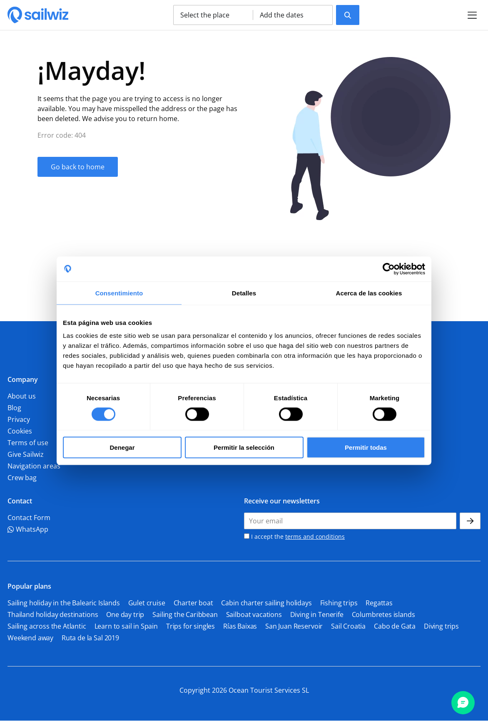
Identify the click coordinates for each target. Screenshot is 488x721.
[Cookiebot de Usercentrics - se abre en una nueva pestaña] (388, 269)
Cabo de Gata (395, 626)
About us (21, 396)
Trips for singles (190, 626)
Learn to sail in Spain (126, 626)
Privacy (18, 419)
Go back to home (78, 166)
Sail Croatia (348, 626)
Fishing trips (339, 602)
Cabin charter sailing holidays (266, 602)
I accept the (294, 536)
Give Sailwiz (25, 454)
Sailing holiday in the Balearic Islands (63, 602)
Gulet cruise (146, 602)
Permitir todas (366, 447)
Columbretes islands (383, 614)
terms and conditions (315, 536)
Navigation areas (33, 466)
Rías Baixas (240, 626)
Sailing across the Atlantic (46, 626)
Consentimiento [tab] (119, 292)
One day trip (125, 614)
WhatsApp (27, 529)
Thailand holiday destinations (52, 614)
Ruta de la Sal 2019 (90, 637)
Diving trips (441, 626)
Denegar (122, 447)
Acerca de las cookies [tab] (369, 292)
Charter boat (193, 602)
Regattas (379, 602)
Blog (14, 407)
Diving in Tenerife (317, 614)
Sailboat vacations (254, 614)
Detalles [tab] (244, 292)
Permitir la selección (244, 447)
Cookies (19, 431)
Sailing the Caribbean (185, 614)
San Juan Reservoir (294, 626)
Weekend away (30, 637)
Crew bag (22, 477)
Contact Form (28, 517)
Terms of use (27, 442)
